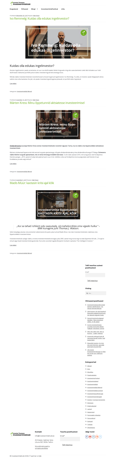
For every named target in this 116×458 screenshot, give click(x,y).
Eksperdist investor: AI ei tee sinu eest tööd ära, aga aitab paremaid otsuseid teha (95, 345)
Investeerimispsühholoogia (95, 394)
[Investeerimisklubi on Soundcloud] (96, 436)
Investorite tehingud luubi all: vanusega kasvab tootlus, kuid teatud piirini (96, 338)
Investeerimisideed (92, 381)
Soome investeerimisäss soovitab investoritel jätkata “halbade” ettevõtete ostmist (95, 326)
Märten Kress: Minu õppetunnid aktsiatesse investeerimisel (47, 103)
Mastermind (90, 412)
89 (40, 456)
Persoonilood (91, 418)
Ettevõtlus (90, 372)
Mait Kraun (36, 15)
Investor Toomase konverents (96, 400)
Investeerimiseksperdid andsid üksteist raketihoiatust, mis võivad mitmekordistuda (96, 306)
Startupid (90, 421)
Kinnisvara (90, 403)
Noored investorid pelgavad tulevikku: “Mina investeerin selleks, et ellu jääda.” (95, 320)
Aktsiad (89, 366)
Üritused (24, 9)
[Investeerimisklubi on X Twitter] (100, 436)
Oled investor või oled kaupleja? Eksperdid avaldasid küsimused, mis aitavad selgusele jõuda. (96, 313)
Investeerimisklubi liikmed (24, 91)
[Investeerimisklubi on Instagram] (93, 436)
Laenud (89, 409)
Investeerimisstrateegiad (94, 397)
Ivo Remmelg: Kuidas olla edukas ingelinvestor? (39, 18)
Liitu (63, 9)
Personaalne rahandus (93, 415)
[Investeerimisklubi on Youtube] (90, 436)
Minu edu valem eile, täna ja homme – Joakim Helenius (95, 332)
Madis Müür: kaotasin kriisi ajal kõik (32, 183)
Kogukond (14, 9)
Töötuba (89, 424)
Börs (88, 369)
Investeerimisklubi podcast (95, 391)
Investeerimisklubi (92, 384)
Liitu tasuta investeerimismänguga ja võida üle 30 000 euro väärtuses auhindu (96, 352)
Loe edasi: (13, 83)
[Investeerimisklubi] (86, 436)
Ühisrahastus (91, 427)
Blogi (33, 9)
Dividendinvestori (16, 146)
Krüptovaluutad (91, 406)
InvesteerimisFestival (49, 9)
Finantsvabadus (91, 375)
